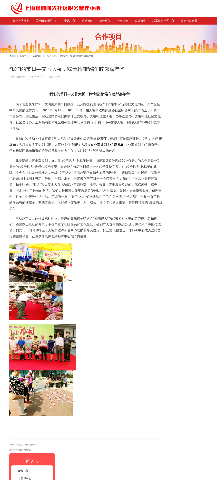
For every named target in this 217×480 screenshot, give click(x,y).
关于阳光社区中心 (46, 20)
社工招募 (179, 187)
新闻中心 (24, 56)
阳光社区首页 (21, 20)
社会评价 (122, 20)
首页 (14, 56)
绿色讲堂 (179, 133)
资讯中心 (69, 20)
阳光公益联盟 (189, 20)
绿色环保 (105, 20)
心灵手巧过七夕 (25, 449)
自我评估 (179, 156)
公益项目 (87, 20)
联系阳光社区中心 (163, 20)
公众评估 (179, 171)
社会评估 (179, 164)
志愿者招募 (180, 194)
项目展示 (179, 103)
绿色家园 (179, 126)
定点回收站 (180, 141)
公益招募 (140, 20)
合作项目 (37, 56)
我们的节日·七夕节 (26, 444)
